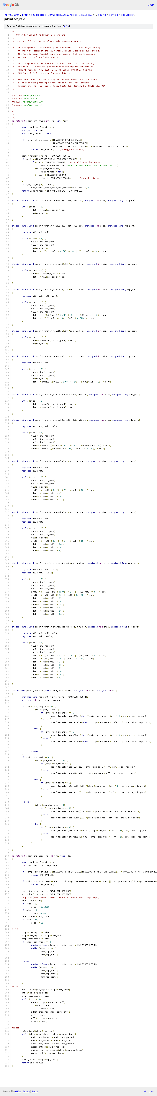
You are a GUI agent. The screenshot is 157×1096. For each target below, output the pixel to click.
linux (25, 15)
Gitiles (18, 1091)
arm (17, 15)
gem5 (8, 15)
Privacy (26, 1091)
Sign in (151, 4)
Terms (35, 1091)
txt (144, 1091)
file (66, 26)
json (151, 1091)
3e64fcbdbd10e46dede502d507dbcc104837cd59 (61, 15)
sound (102, 15)
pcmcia (113, 15)
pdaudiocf (127, 15)
